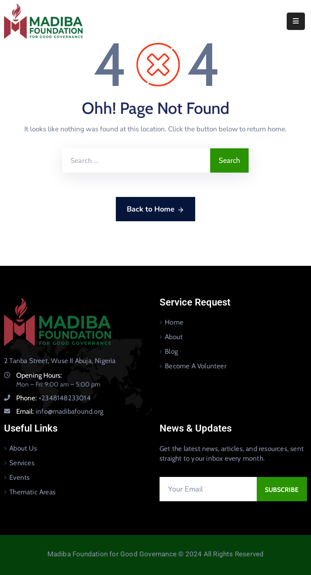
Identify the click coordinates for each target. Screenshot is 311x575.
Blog (171, 351)
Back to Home (155, 209)
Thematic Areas (32, 492)
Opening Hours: (39, 375)
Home (174, 322)
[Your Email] (208, 489)
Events (19, 477)
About (174, 337)
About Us (23, 448)
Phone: (53, 398)
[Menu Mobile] (296, 21)
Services (21, 463)
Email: (59, 411)
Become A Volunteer (195, 366)
